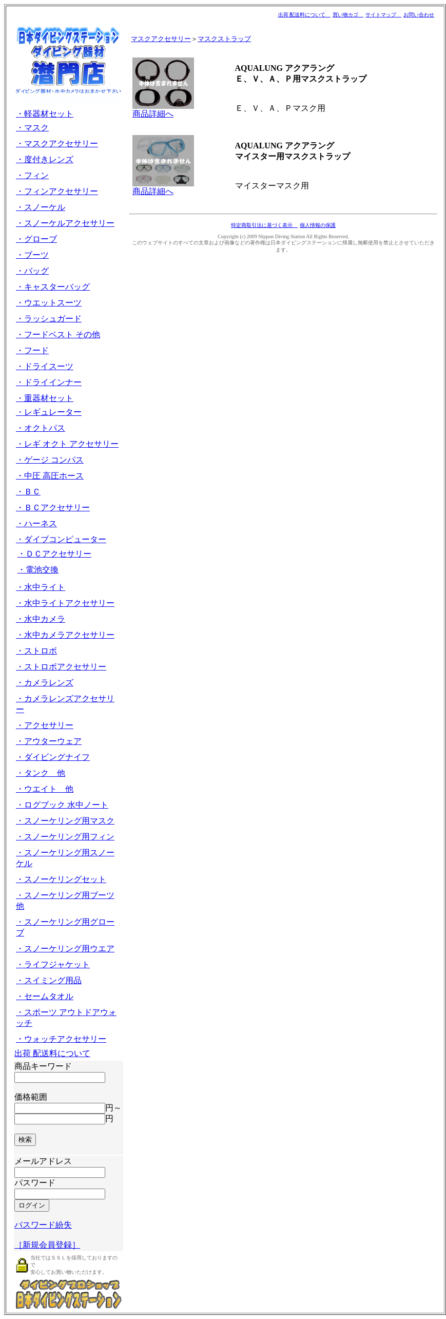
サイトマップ (383, 14)
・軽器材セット (44, 113)
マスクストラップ (224, 39)
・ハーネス (36, 523)
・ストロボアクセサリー (61, 666)
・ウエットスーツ (49, 302)
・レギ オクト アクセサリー (67, 443)
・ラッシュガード (49, 318)
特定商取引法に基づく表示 (264, 225)
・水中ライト (40, 587)
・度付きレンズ (44, 159)
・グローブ (36, 239)
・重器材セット (44, 398)
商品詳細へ (152, 113)
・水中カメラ (40, 619)
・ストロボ (36, 650)
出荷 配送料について (304, 14)
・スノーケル (40, 207)
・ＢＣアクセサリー (53, 507)
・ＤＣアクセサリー (54, 553)
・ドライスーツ (44, 366)
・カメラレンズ (44, 682)
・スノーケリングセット (61, 879)
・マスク (32, 127)
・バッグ (32, 270)
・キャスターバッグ (53, 286)
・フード (32, 350)
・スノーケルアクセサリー (65, 223)
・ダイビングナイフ (53, 757)
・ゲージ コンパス (50, 459)
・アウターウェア (49, 741)
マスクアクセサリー (161, 39)
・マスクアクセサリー (57, 143)
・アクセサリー (44, 725)
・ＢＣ (28, 491)
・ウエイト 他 (44, 789)
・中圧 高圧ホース (50, 475)
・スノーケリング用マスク (65, 820)
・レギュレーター (49, 412)
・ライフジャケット (53, 964)
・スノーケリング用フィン (65, 836)
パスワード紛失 (43, 1224)
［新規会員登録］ (47, 1244)
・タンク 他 (40, 773)
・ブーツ (32, 255)
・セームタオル (44, 996)
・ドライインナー (49, 382)
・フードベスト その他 (58, 334)
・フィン (32, 175)
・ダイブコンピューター (61, 539)
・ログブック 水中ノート (62, 804)
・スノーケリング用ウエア (65, 948)
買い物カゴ (348, 14)
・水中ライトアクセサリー (65, 603)
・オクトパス (40, 428)
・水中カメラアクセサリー (65, 634)
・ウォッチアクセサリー (61, 1039)
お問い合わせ (418, 14)
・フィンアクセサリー (57, 191)
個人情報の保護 (318, 225)
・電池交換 (38, 569)
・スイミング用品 (49, 980)
